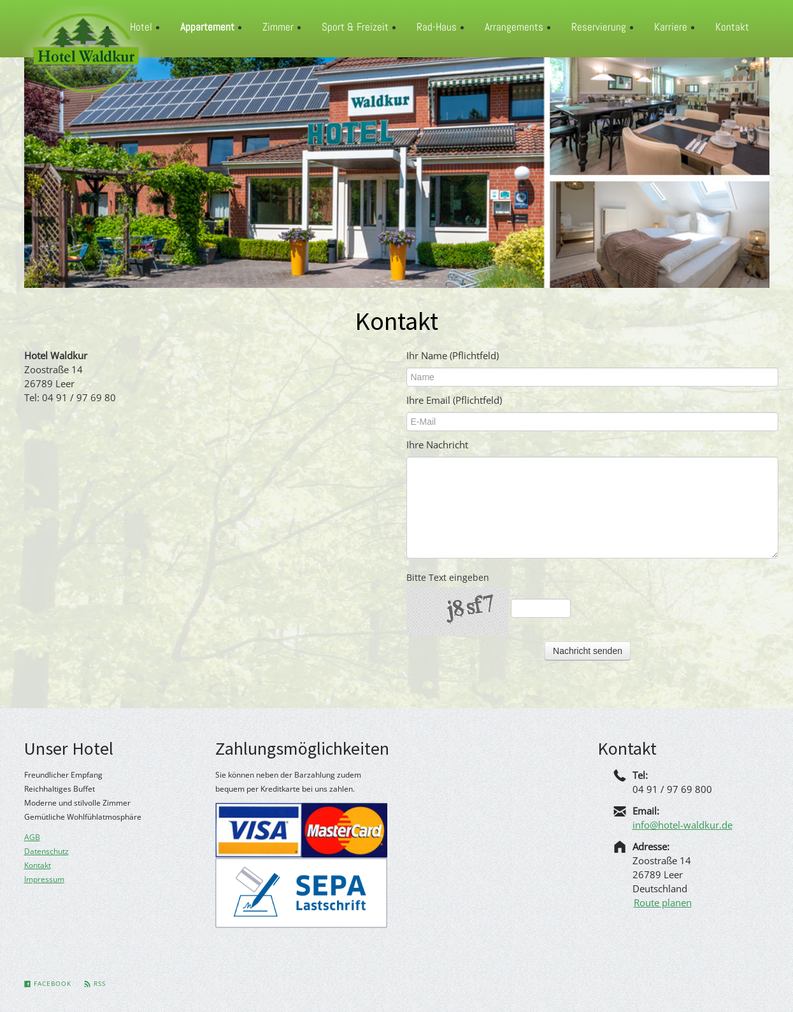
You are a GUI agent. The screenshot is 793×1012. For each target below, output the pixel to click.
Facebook (47, 983)
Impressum (44, 879)
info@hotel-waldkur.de (682, 824)
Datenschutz (46, 851)
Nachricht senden (587, 651)
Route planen (663, 902)
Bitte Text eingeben (447, 577)
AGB (32, 837)
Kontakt (37, 865)
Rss (95, 983)
